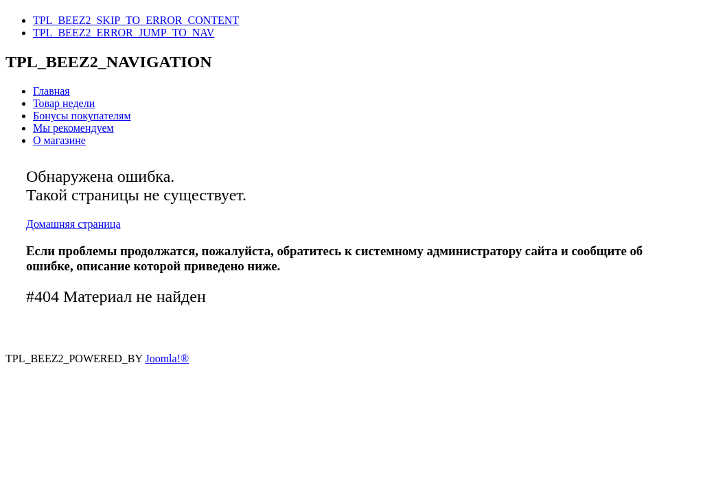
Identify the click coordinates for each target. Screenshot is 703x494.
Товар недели (64, 103)
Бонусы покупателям (82, 115)
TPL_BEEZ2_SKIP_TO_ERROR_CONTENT (136, 20)
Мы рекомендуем (73, 128)
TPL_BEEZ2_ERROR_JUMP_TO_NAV (123, 32)
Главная (51, 91)
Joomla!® (167, 358)
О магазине (59, 140)
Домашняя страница (73, 224)
